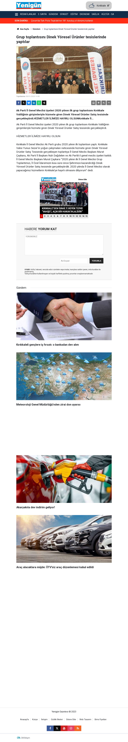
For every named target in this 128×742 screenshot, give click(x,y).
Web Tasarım (85, 719)
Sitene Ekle (71, 719)
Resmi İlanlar (28, 14)
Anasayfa (24, 719)
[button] (98, 103)
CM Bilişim (25, 738)
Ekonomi (84, 14)
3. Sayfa (42, 14)
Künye (35, 719)
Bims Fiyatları (100, 719)
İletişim (44, 719)
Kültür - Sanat (109, 14)
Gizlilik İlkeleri (57, 719)
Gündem (53, 14)
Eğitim (74, 14)
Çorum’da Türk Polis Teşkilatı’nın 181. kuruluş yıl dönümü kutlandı (62, 20)
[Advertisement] (64, 431)
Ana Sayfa (22, 29)
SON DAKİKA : (22, 20)
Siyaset (64, 14)
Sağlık (95, 14)
